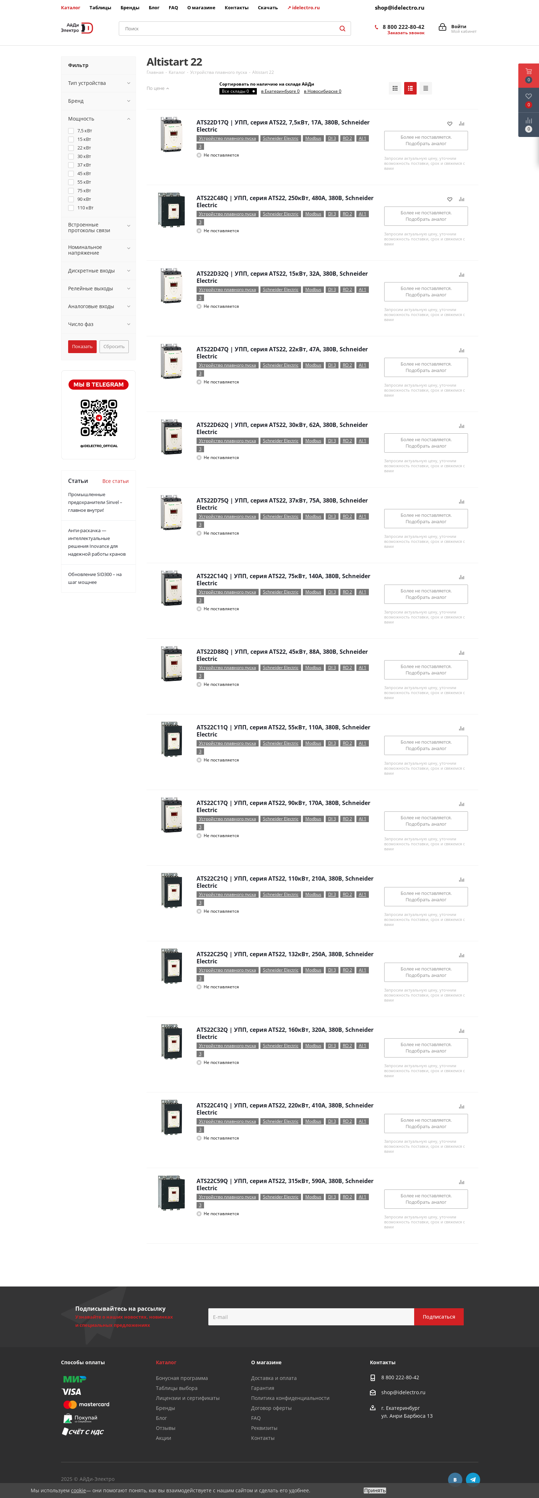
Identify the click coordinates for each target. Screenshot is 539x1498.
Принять (375, 1490)
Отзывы (166, 1428)
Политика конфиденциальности (290, 1398)
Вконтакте (455, 1480)
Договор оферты (271, 1408)
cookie (78, 1490)
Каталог (166, 1362)
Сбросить (114, 346)
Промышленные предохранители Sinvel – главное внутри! (95, 502)
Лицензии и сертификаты (188, 1398)
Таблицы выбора (177, 1388)
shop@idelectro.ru (399, 7)
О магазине (266, 1362)
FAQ (256, 1418)
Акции (163, 1438)
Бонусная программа (182, 1378)
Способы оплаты (83, 1362)
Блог (161, 1418)
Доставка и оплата (274, 1378)
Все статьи (115, 481)
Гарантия (262, 1388)
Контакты (263, 1438)
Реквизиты (264, 1428)
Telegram (473, 1480)
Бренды (165, 1408)
